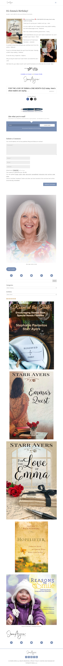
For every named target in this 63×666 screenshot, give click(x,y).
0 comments (29, 14)
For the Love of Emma (21, 14)
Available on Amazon (26, 74)
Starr (9, 14)
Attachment (9, 170)
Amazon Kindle (38, 74)
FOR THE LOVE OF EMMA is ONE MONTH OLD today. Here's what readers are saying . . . (32, 89)
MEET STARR (11, 269)
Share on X (51, 91)
